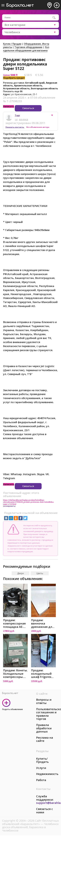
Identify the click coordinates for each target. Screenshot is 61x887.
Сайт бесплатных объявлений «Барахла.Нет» (30, 822)
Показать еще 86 (12, 91)
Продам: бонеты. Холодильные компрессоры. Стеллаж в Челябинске (15, 674)
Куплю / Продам (12, 43)
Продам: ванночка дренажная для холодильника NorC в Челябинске (42, 623)
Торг (17, 115)
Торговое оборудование (28, 47)
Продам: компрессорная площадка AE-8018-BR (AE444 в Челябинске (14, 623)
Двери (20, 573)
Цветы (39, 573)
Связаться (28, 108)
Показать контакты (14, 127)
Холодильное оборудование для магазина (26, 49)
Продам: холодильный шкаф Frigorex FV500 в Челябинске (41, 674)
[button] (53, 116)
